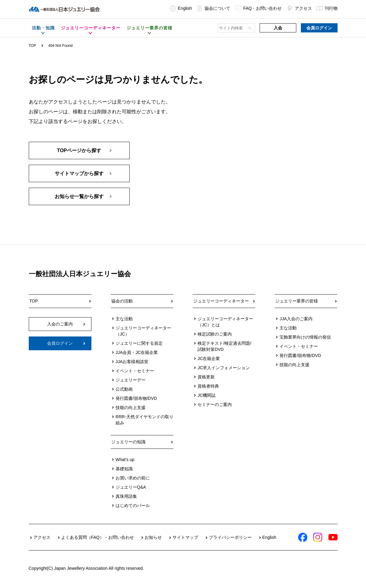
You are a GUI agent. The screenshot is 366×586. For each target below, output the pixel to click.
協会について (213, 8)
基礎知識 (124, 468)
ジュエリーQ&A (131, 487)
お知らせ (153, 537)
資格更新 (206, 376)
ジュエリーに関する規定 (139, 343)
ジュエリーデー (131, 380)
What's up (125, 459)
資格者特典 (208, 386)
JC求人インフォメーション (224, 367)
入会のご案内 (60, 323)
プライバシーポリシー (230, 537)
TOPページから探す (79, 150)
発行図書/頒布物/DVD (136, 398)
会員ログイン (319, 27)
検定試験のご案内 (215, 334)
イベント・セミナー (135, 370)
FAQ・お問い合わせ (258, 8)
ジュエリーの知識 (128, 441)
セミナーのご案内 (215, 404)
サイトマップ (185, 537)
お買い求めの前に (133, 477)
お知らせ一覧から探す (79, 196)
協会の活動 (122, 301)
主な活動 (124, 318)
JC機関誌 (207, 395)
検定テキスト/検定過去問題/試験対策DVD (224, 346)
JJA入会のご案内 (295, 318)
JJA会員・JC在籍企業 (137, 352)
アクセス (299, 8)
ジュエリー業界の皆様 (296, 301)
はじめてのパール (133, 505)
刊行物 (327, 8)
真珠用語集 (126, 496)
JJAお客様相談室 (132, 361)
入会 (278, 27)
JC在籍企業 (209, 358)
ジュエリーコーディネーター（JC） (143, 330)
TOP (32, 45)
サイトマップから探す (79, 173)
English (181, 8)
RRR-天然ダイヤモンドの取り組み (144, 419)
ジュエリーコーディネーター (221, 301)
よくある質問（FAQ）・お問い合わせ (97, 537)
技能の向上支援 (131, 407)
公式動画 (124, 389)
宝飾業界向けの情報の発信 (305, 337)
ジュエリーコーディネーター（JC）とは (225, 321)
